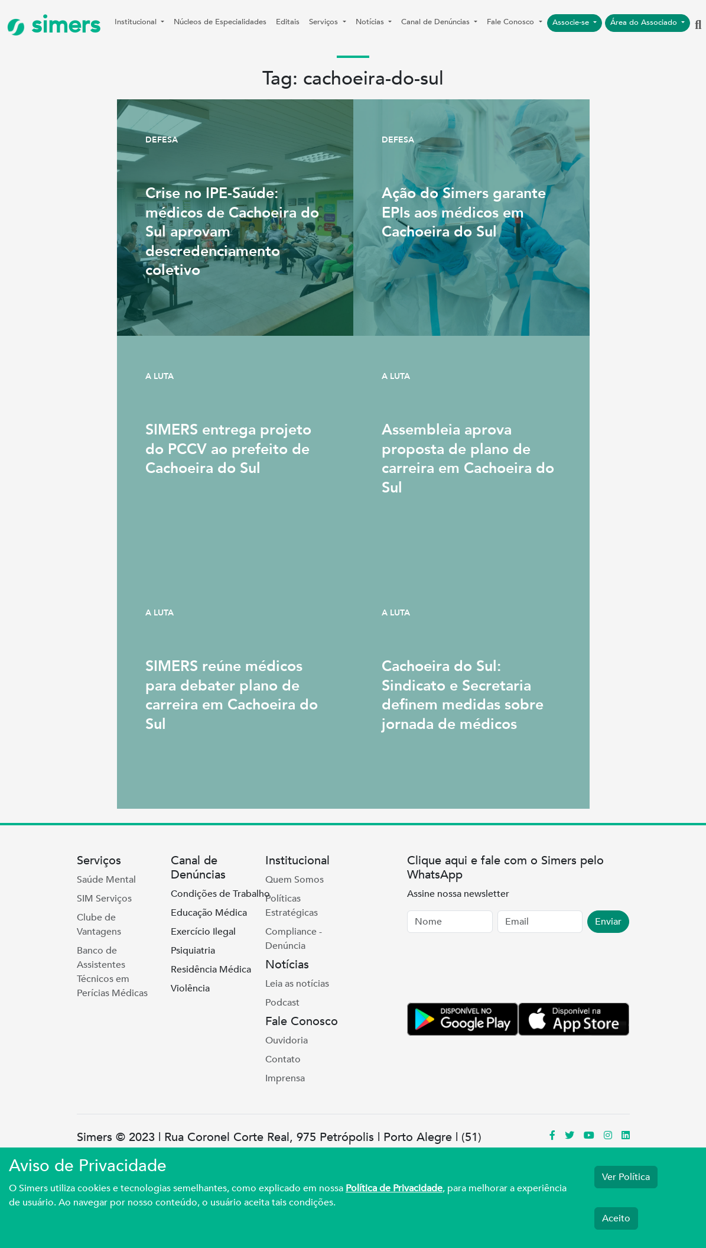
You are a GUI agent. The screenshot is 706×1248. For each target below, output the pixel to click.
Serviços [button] (324, 22)
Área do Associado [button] (644, 22)
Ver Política (626, 1177)
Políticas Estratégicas (291, 905)
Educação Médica (209, 912)
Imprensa (285, 1078)
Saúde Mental (106, 879)
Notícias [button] (371, 22)
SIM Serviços (104, 898)
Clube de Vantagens (99, 924)
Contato (283, 1059)
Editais (288, 22)
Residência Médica (211, 969)
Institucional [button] (137, 22)
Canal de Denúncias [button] (436, 22)
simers (53, 25)
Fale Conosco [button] (511, 22)
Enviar (608, 921)
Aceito (616, 1218)
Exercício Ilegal (203, 931)
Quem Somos (294, 879)
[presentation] (497, 970)
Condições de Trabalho (220, 893)
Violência (190, 988)
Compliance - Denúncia (293, 938)
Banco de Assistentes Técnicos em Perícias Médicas (112, 972)
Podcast (282, 1002)
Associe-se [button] (571, 22)
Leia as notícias (297, 983)
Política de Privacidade (394, 1188)
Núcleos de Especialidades (220, 22)
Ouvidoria (286, 1040)
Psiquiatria (193, 950)
